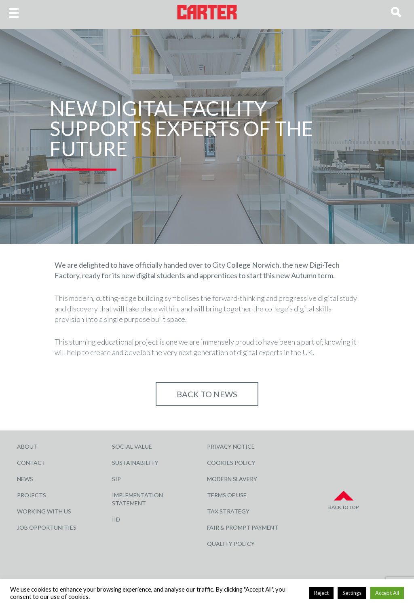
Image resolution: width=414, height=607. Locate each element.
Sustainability (135, 462)
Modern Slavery (232, 478)
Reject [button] (321, 593)
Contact (31, 462)
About (27, 446)
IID (116, 519)
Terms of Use (227, 495)
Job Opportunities (46, 527)
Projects (31, 495)
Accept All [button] (387, 593)
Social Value (132, 446)
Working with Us (44, 511)
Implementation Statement (137, 499)
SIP (116, 478)
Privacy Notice (231, 446)
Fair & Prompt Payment (242, 527)
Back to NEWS (207, 394)
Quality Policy (231, 543)
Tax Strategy (228, 511)
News (25, 478)
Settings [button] (351, 593)
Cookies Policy (231, 462)
